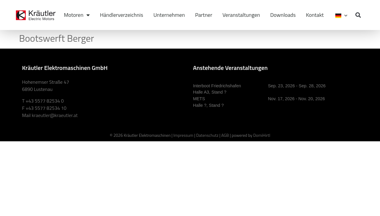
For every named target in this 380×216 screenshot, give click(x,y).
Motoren (77, 15)
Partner (203, 15)
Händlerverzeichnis (121, 15)
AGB (225, 135)
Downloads (283, 15)
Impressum (183, 135)
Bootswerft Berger (56, 38)
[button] (358, 15)
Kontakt (315, 15)
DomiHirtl (261, 135)
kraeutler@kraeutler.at (55, 115)
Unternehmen (169, 15)
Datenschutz (207, 135)
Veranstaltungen (241, 15)
